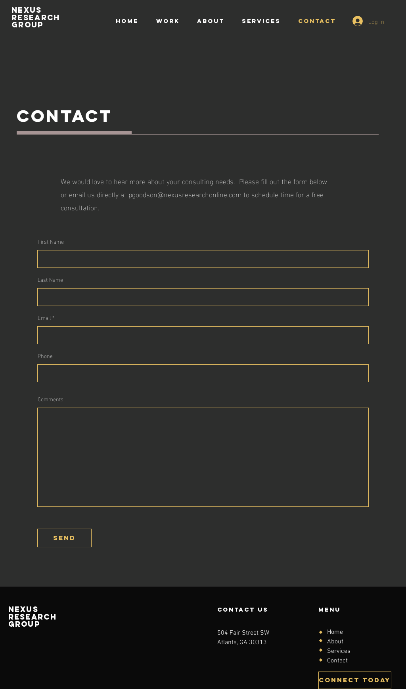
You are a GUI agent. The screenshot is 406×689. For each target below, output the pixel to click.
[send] (64, 538)
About (335, 642)
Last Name (50, 279)
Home (335, 632)
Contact (337, 661)
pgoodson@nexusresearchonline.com (184, 193)
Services (338, 651)
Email (44, 317)
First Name (51, 241)
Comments (50, 399)
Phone (45, 355)
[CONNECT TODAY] (354, 680)
